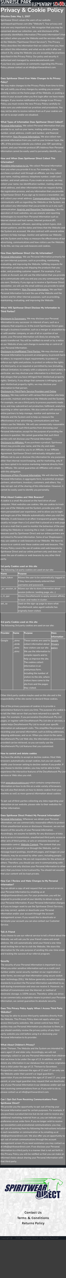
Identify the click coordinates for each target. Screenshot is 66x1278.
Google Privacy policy (55, 644)
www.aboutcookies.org (17, 782)
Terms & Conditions (33, 1218)
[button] (56, 3)
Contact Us (33, 1212)
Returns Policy (33, 1223)
